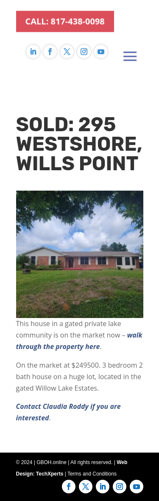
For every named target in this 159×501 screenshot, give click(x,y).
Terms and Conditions (92, 474)
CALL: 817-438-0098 (65, 12)
